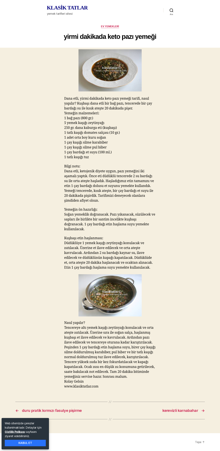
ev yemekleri (110, 26)
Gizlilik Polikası (15, 431)
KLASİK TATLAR (67, 7)
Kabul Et (25, 443)
